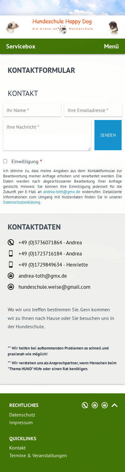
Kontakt (17, 448)
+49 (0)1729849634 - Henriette (53, 264)
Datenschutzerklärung (21, 202)
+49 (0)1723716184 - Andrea (50, 253)
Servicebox (20, 46)
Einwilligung (25, 161)
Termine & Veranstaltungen (38, 455)
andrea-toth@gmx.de (61, 191)
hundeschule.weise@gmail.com (54, 287)
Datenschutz (22, 415)
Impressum (21, 422)
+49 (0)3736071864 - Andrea (50, 242)
